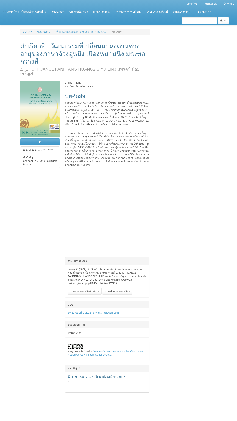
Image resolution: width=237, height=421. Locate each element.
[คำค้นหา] (199, 20)
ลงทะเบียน (211, 3)
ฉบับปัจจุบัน (57, 11)
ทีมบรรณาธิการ (101, 11)
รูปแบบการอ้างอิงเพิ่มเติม (84, 291)
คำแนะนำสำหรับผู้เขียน (128, 11)
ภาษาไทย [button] (193, 3)
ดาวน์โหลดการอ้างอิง (117, 291)
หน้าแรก (27, 32)
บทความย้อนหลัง (78, 11)
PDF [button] (39, 141)
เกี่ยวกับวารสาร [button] (182, 11)
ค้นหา (223, 20)
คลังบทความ (43, 32)
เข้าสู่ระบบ (228, 3)
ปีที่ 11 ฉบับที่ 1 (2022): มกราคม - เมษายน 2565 (80, 32)
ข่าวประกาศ (204, 11)
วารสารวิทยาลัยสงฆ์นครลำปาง (24, 11)
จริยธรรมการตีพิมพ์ (157, 11)
